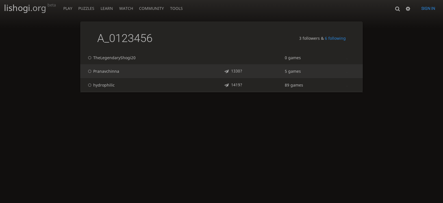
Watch (126, 8)
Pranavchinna (102, 71)
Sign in (428, 8)
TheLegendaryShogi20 (111, 57)
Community (151, 8)
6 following (335, 38)
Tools (176, 8)
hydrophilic (100, 85)
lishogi (30, 8)
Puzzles (86, 8)
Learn (107, 8)
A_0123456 (125, 38)
